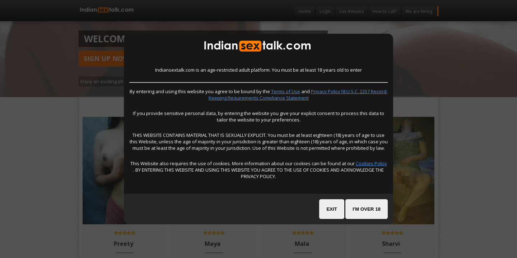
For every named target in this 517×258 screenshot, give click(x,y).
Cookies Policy (371, 163)
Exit (331, 209)
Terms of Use (285, 91)
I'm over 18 (367, 209)
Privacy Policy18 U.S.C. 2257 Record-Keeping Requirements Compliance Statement (298, 94)
